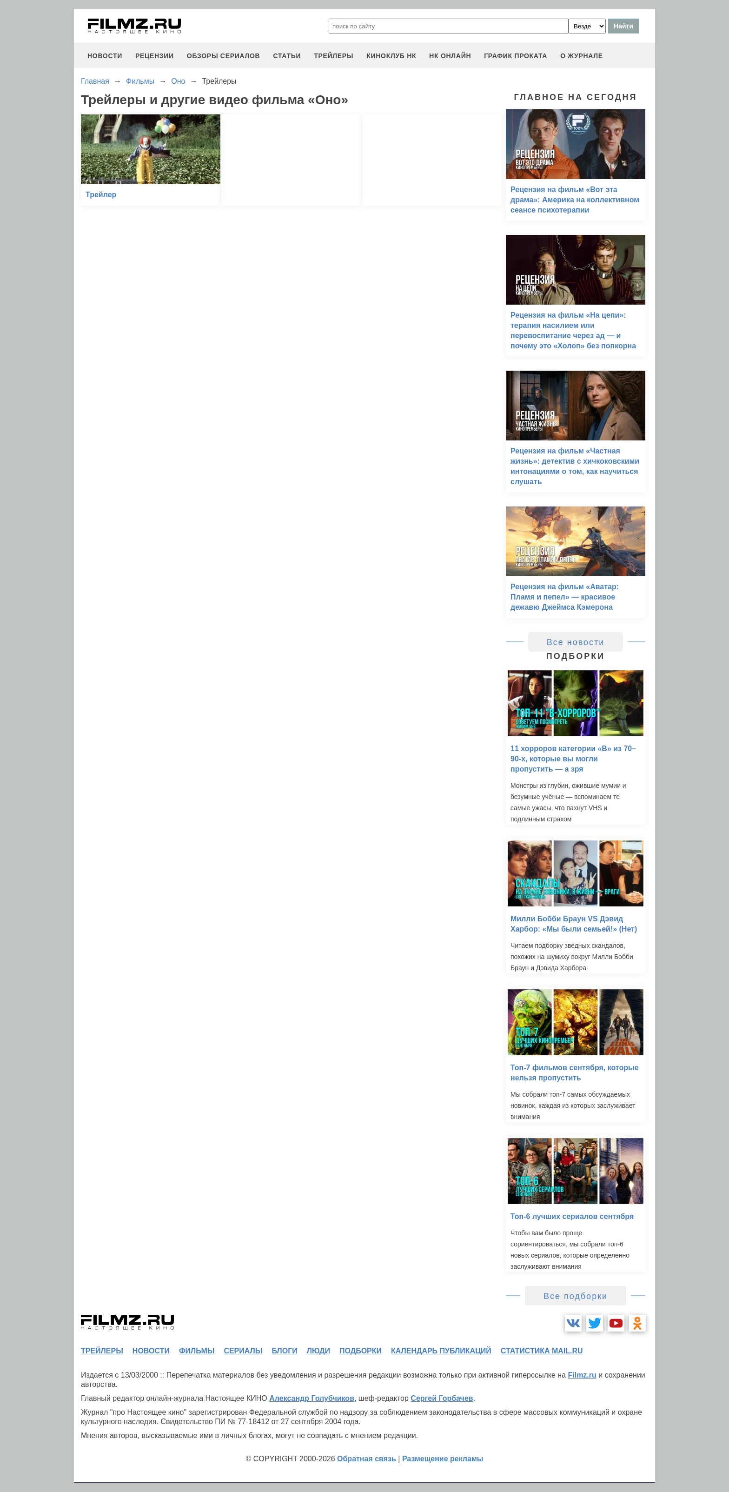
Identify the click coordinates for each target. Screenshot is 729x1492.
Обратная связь (366, 1459)
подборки (360, 1351)
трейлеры (333, 56)
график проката (515, 56)
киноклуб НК (391, 56)
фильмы (196, 1351)
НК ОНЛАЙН (450, 56)
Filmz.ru (582, 1375)
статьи (287, 56)
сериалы (243, 1351)
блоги (284, 1351)
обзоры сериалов (223, 56)
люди (318, 1351)
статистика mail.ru (542, 1351)
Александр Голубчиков (311, 1398)
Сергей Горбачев (442, 1398)
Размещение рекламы (443, 1459)
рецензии (154, 56)
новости (104, 56)
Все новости (576, 642)
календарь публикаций (441, 1351)
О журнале (581, 56)
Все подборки (575, 1296)
